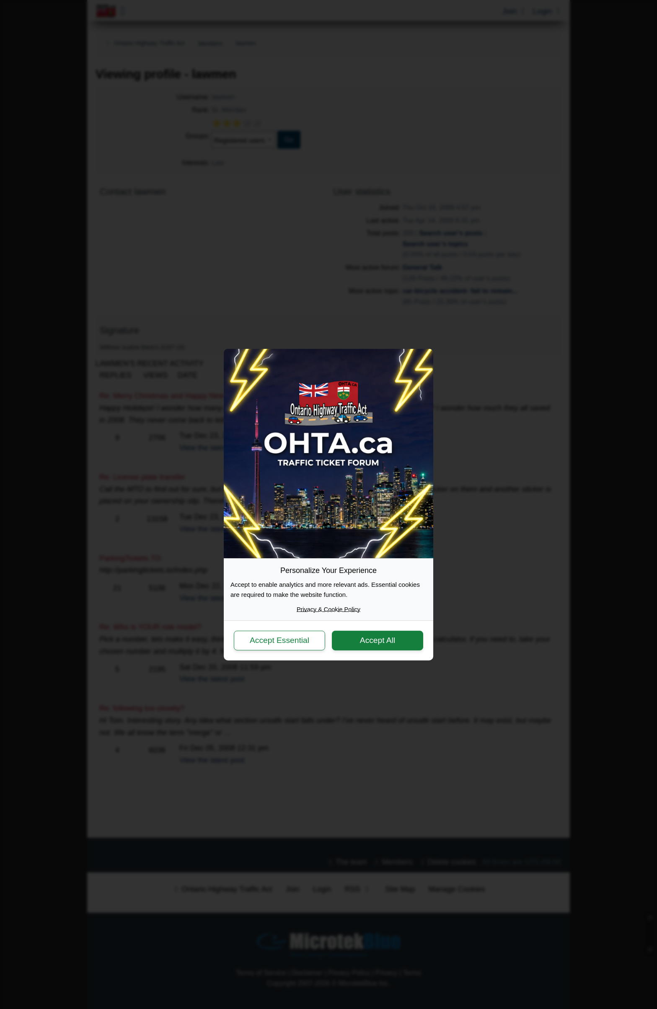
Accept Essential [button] (279, 640)
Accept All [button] (377, 640)
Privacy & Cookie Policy (328, 609)
